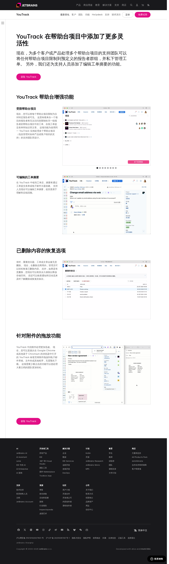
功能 (87, 14)
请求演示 (116, 14)
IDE (40, 457)
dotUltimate (137, 461)
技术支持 (20, 490)
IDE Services (68, 461)
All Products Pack (139, 457)
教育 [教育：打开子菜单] (97, 5)
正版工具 (121, 538)
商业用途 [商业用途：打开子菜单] (87, 5)
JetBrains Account (24, 502)
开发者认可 (67, 498)
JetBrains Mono (93, 465)
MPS (87, 469)
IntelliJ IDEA (146, 549)
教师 (110, 457)
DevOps (66, 473)
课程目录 (112, 469)
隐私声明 (87, 538)
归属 (104, 538)
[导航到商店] (142, 5)
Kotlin (88, 453)
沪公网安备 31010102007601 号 (30, 538)
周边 (87, 506)
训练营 (111, 461)
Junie (18, 461)
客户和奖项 (136, 469)
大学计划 (112, 473)
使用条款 (96, 538)
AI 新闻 (19, 473)
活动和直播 (44, 498)
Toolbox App (45, 476)
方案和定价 (136, 453)
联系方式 (89, 494)
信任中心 (89, 510)
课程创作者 (67, 506)
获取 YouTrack (28, 77)
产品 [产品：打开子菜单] (78, 5)
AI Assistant (21, 457)
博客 (41, 490)
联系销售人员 (21, 494)
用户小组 (66, 490)
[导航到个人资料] (137, 5)
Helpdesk (97, 14)
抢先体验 (43, 494)
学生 (110, 453)
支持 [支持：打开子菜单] (116, 5)
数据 (64, 457)
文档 (18, 498)
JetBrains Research (94, 461)
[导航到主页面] (26, 5)
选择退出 (131, 538)
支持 (107, 14)
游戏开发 (66, 469)
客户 (74, 14)
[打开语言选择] (148, 5)
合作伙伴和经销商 (139, 465)
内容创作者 (67, 502)
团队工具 (43, 468)
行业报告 (43, 506)
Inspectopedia (46, 510)
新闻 (41, 502)
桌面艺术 (43, 513)
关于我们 (89, 490)
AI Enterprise (22, 469)
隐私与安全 (76, 538)
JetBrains (43, 549)
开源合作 (66, 494)
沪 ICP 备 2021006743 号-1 (57, 538)
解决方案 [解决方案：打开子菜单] (107, 5)
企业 (64, 453)
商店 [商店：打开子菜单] (124, 5)
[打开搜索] (131, 5)
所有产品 (43, 453)
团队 (80, 14)
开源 (87, 457)
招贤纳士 (89, 498)
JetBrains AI (21, 453)
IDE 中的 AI (21, 465)
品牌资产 (89, 502)
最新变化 (64, 14)
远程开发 (66, 465)
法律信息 (112, 538)
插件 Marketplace (47, 472)
